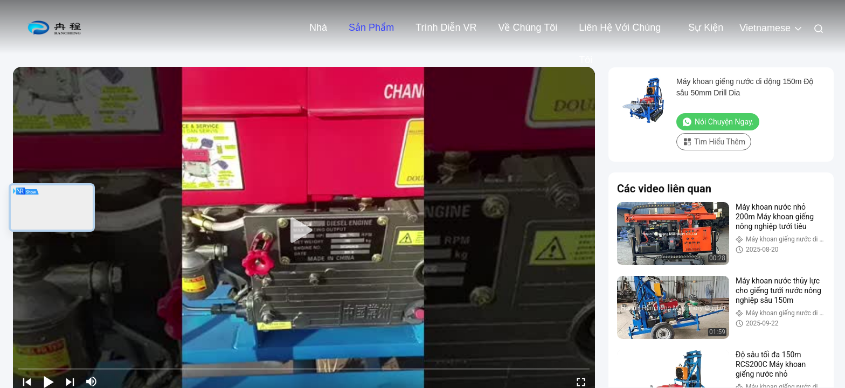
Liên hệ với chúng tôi (620, 33)
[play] (303, 230)
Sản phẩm (371, 27)
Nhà (318, 27)
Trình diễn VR (445, 27)
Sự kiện (705, 27)
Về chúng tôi (527, 27)
